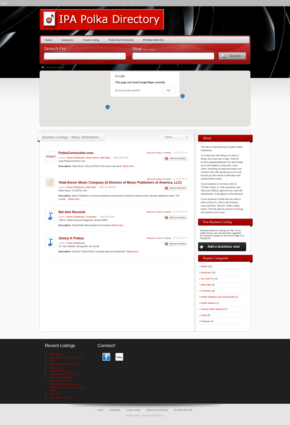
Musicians (206, 272)
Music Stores (92, 157)
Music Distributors (76, 157)
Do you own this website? (127, 90)
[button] (107, 107)
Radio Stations (208, 303)
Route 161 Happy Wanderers (63, 364)
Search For (55, 48)
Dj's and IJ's (207, 278)
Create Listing (91, 40)
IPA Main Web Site (153, 40)
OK (168, 90)
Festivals (205, 321)
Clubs (204, 315)
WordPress (159, 415)
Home (48, 40)
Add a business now (224, 246)
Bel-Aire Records (71, 212)
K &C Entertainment (59, 381)
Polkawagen (55, 354)
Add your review (154, 153)
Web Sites (105, 157)
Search (235, 56)
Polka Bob (54, 394)
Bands (204, 266)
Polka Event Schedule (121, 40)
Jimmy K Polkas (71, 238)
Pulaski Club (55, 367)
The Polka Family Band (60, 397)
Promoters (91, 217)
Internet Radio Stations (212, 309)
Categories (67, 40)
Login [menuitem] (4, 2)
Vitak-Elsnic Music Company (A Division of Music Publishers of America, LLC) (120, 182)
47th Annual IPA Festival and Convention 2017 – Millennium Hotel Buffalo (67, 387)
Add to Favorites (175, 158)
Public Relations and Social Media (218, 297)
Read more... (129, 166)
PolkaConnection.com (75, 153)
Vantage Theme (133, 415)
